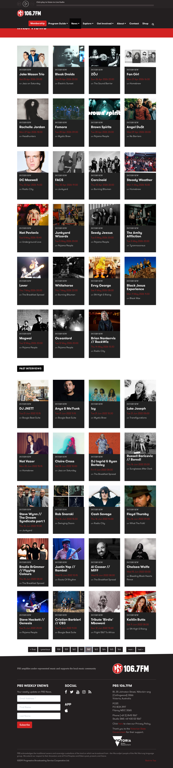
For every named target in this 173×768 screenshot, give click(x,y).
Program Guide (58, 23)
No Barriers (135, 136)
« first (33, 649)
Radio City (27, 189)
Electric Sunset (65, 83)
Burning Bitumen (102, 189)
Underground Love (31, 242)
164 (104, 649)
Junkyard (63, 189)
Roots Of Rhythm (67, 579)
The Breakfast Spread (33, 294)
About (121, 23)
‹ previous (45, 649)
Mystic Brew (64, 136)
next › (131, 649)
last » (140, 649)
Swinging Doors (66, 523)
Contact (134, 23)
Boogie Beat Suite (31, 417)
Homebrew (135, 83)
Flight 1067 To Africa (104, 632)
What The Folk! (137, 523)
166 (119, 649)
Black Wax (135, 298)
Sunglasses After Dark (141, 468)
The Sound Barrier (103, 83)
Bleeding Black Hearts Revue (139, 577)
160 (74, 649)
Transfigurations (138, 417)
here (120, 723)
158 (58, 649)
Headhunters (29, 136)
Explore (88, 23)
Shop (145, 23)
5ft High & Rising (102, 294)
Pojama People (101, 136)
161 (81, 649)
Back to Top (150, 760)
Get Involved (105, 23)
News (75, 23)
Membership (37, 23)
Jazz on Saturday (31, 83)
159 (66, 649)
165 (111, 649)
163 (96, 649)
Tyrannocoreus (137, 245)
